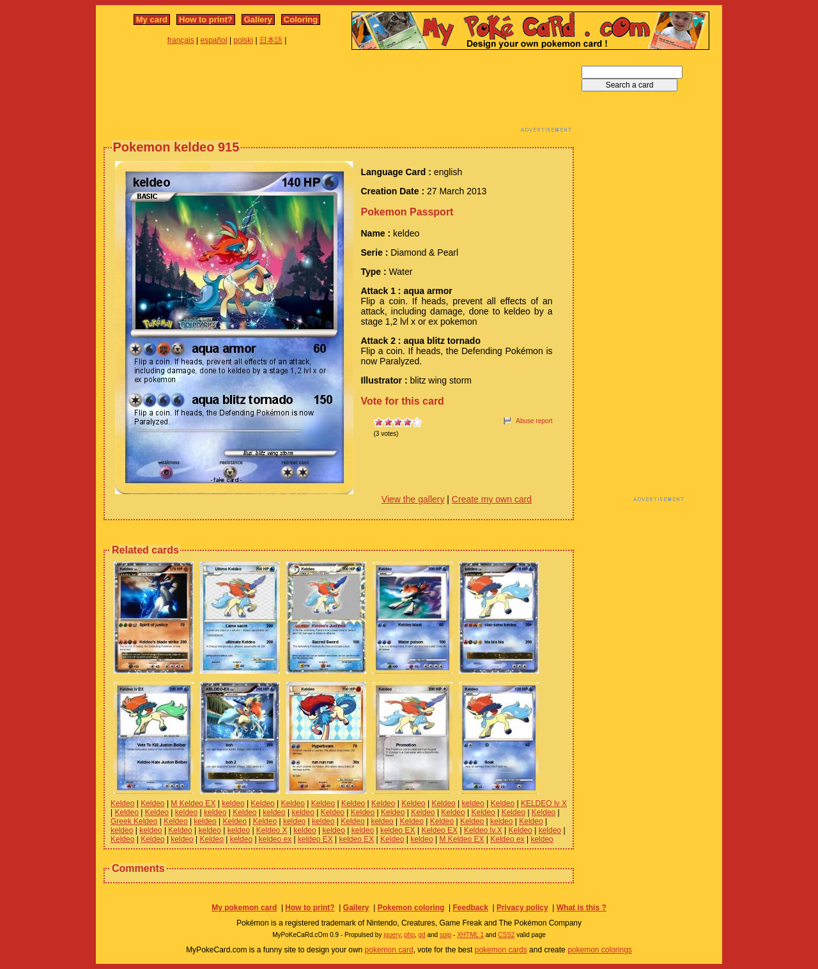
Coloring (301, 19)
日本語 (270, 40)
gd (422, 934)
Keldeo (122, 803)
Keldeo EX (439, 830)
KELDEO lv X (544, 803)
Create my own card (492, 499)
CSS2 (506, 934)
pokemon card (389, 949)
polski (243, 40)
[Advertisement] (338, 94)
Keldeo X (272, 830)
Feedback (470, 907)
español (214, 40)
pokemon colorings (599, 949)
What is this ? (581, 907)
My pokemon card (244, 907)
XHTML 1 (470, 934)
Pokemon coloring (411, 907)
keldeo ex (275, 839)
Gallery (258, 19)
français (180, 40)
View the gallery (413, 499)
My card (151, 19)
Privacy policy (522, 907)
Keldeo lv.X (483, 830)
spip (445, 934)
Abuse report (534, 420)
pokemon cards (501, 949)
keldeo (233, 803)
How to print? (206, 19)
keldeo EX (397, 830)
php (409, 934)
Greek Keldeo (134, 821)
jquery (392, 934)
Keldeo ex (507, 839)
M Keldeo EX (193, 803)
